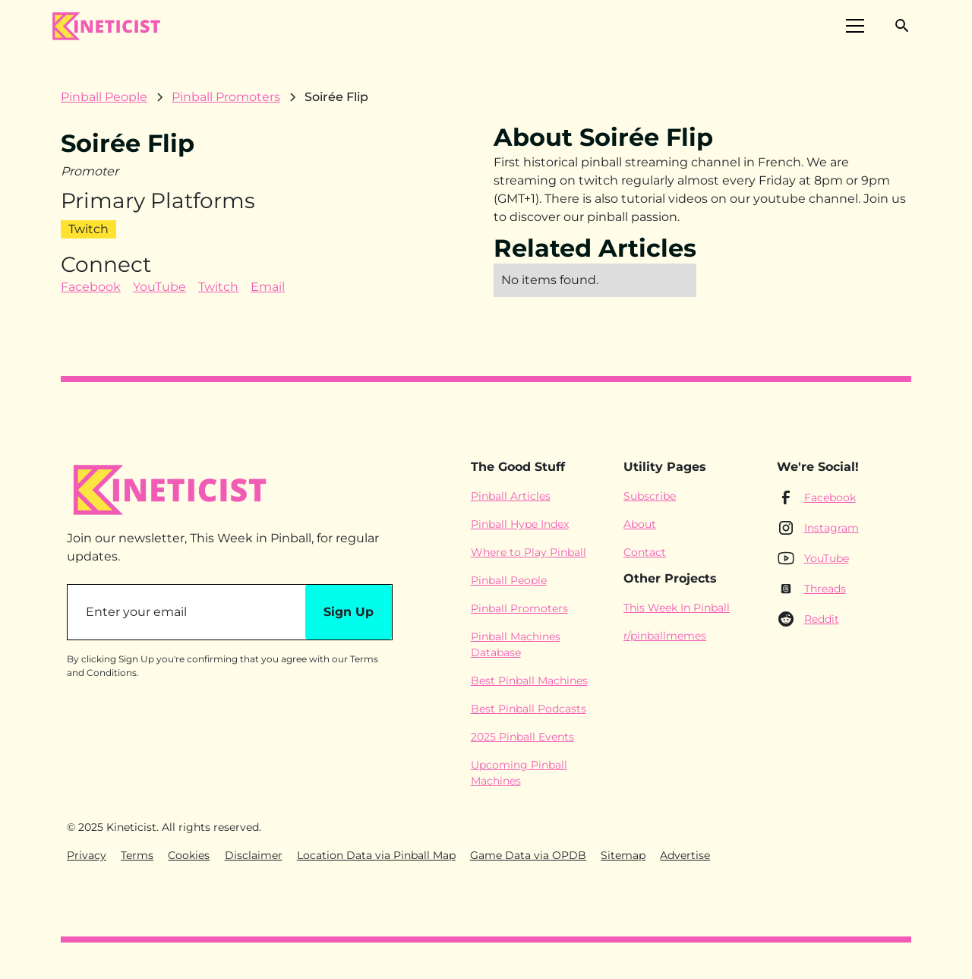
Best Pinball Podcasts (528, 708)
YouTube (159, 286)
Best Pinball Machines (529, 680)
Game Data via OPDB (528, 855)
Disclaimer (253, 855)
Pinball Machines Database (515, 644)
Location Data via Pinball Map (376, 855)
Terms (137, 855)
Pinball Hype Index (520, 524)
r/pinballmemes (664, 636)
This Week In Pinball (676, 607)
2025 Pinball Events (522, 737)
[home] (106, 26)
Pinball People (509, 580)
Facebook (91, 286)
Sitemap (623, 855)
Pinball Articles (511, 496)
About (639, 524)
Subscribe (649, 496)
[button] (855, 26)
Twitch (218, 286)
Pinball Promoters (519, 608)
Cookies (189, 855)
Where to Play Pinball (528, 552)
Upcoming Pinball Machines (519, 773)
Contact (644, 552)
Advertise (685, 855)
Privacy (86, 855)
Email (268, 286)
